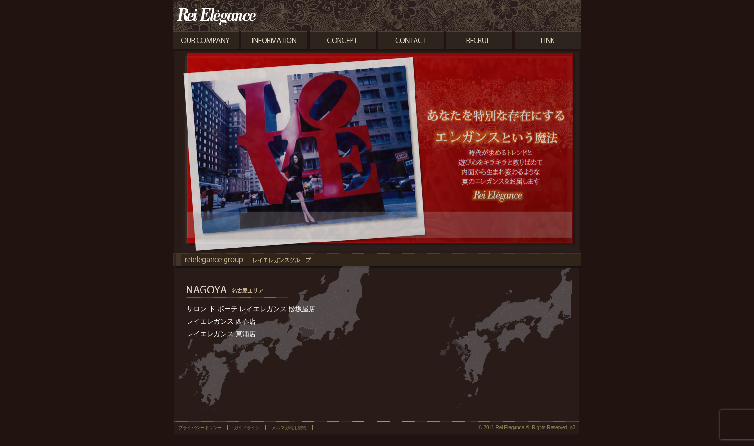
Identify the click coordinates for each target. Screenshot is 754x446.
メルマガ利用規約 (289, 427)
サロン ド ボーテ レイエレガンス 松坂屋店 (251, 309)
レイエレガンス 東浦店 (221, 334)
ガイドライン (247, 427)
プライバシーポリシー (200, 427)
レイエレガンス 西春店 (221, 321)
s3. (573, 427)
